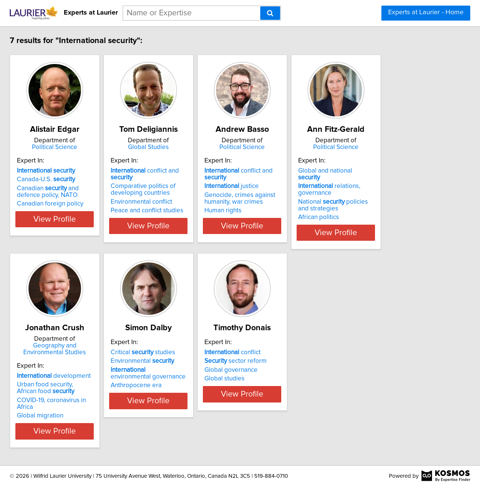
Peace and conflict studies (171, 210)
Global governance (273, 393)
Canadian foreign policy (55, 210)
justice (274, 186)
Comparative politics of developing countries (167, 189)
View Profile (69, 232)
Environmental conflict (165, 201)
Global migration (45, 408)
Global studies (267, 402)
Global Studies (182, 147)
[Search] (270, 13)
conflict (275, 376)
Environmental (166, 384)
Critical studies (167, 376)
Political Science (69, 147)
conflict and (180, 177)
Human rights (265, 210)
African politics (380, 217)
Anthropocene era (160, 408)
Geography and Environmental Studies (69, 349)
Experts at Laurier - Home (426, 12)
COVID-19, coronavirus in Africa (65, 400)
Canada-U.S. (51, 186)
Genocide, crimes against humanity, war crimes (282, 198)
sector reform (278, 384)
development (59, 376)
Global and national (398, 177)
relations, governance (391, 189)
